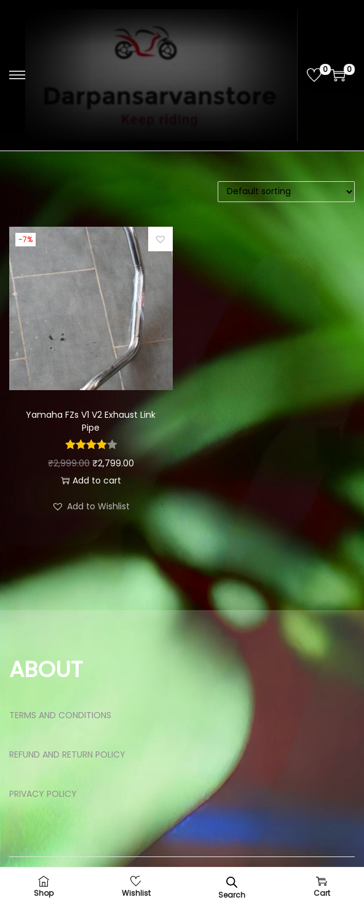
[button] (160, 239)
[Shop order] (286, 192)
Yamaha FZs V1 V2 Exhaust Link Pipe (91, 421)
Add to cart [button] (91, 480)
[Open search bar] (232, 882)
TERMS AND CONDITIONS (60, 715)
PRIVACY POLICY (43, 794)
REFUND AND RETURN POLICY (67, 754)
